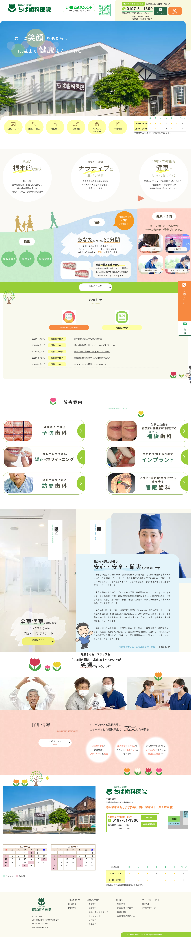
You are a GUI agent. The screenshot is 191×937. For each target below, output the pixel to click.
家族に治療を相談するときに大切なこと (92, 358)
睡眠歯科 (93, 924)
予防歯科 (93, 904)
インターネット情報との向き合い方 (90, 364)
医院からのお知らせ (69, 327)
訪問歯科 (93, 920)
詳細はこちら (38, 641)
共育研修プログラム (126, 916)
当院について (13, 125)
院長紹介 (55, 125)
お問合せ (160, 13)
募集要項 (121, 904)
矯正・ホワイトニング (98, 912)
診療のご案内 (34, 125)
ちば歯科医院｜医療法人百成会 (30, 8)
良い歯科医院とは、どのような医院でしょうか (95, 345)
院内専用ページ (149, 908)
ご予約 (175, 13)
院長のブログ (122, 328)
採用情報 (117, 125)
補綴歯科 (93, 908)
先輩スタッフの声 (125, 908)
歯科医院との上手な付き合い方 (88, 339)
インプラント (95, 916)
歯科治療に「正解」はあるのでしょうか (92, 351)
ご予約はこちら (184, 295)
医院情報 (76, 125)
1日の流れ (121, 912)
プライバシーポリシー (97, 126)
